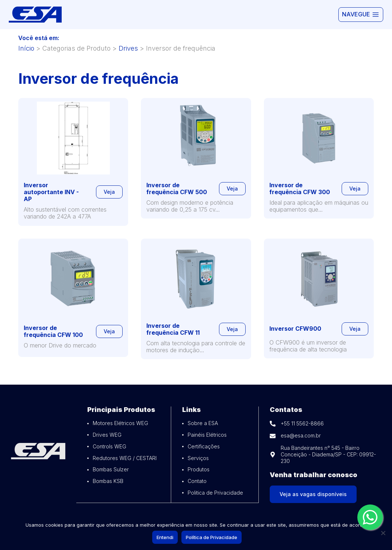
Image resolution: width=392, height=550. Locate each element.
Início (26, 48)
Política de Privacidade (212, 538)
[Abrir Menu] (360, 14)
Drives (128, 48)
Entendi (166, 538)
